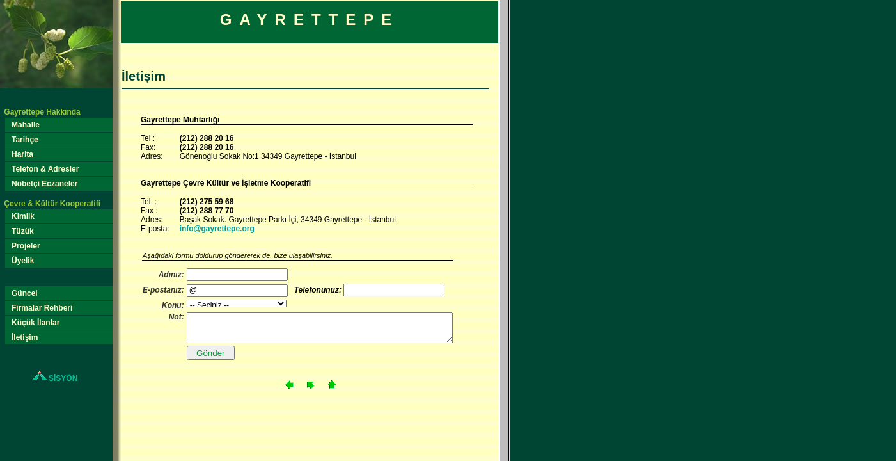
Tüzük (23, 231)
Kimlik (23, 216)
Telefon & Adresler (45, 169)
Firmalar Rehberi (42, 307)
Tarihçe (25, 139)
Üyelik (23, 260)
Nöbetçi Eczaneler (45, 183)
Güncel (25, 293)
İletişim (25, 337)
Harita (23, 154)
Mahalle (26, 124)
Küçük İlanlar (36, 322)
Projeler (26, 245)
